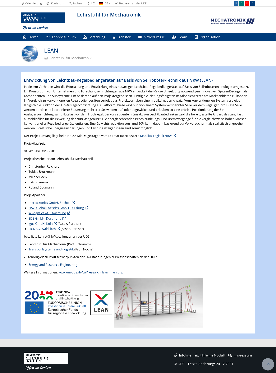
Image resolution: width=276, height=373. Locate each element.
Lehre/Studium (61, 37)
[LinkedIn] (236, 3)
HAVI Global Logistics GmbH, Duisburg (56, 208)
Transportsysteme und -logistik (51, 249)
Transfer (122, 37)
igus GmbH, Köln (41, 223)
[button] (55, 3)
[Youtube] (247, 3)
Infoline (182, 355)
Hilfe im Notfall (210, 355)
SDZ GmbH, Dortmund (45, 218)
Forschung (94, 37)
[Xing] (241, 3)
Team (179, 37)
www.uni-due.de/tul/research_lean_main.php (90, 272)
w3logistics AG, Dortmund (47, 213)
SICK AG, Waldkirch (42, 229)
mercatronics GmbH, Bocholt (50, 203)
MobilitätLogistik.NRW (156, 136)
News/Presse (151, 37)
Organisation (207, 37)
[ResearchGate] (252, 3)
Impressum (240, 355)
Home (30, 37)
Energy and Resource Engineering (53, 265)
